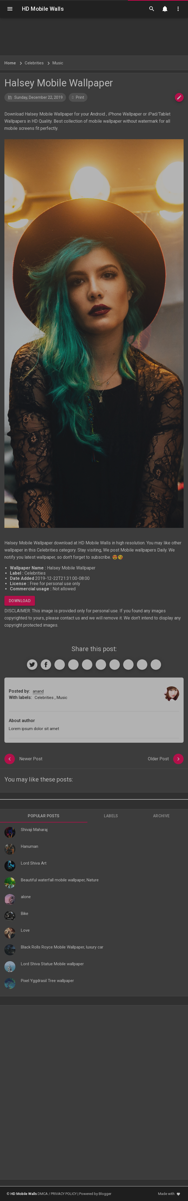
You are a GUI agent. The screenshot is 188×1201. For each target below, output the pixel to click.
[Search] (151, 8)
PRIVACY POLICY (64, 1194)
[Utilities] (178, 8)
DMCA (43, 1194)
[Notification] (165, 8)
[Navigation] (9, 8)
